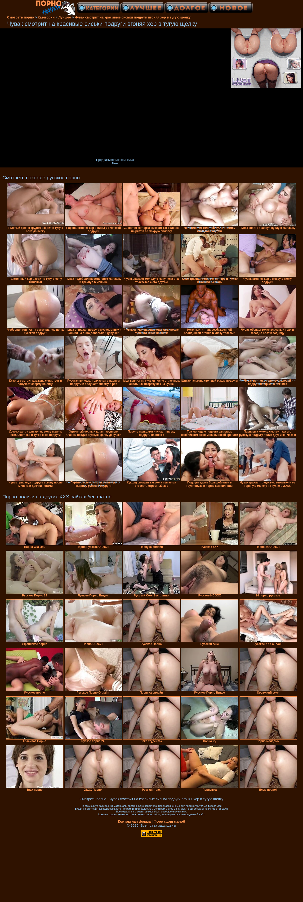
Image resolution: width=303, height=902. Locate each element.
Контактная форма (134, 821)
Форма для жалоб (169, 821)
